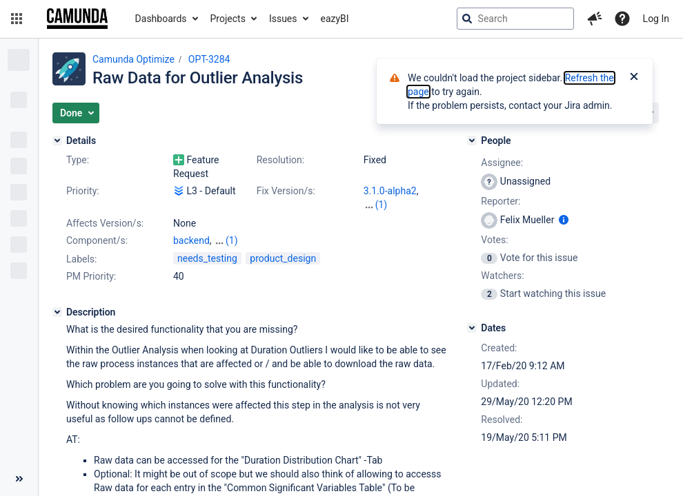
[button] (16, 18)
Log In (656, 18)
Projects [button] (228, 18)
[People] (472, 140)
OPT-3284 (209, 59)
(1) (381, 204)
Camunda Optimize (133, 59)
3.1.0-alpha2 (390, 190)
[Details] (57, 140)
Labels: (81, 259)
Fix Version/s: (286, 190)
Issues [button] (283, 18)
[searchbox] (515, 19)
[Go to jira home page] (77, 18)
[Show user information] (563, 219)
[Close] (634, 78)
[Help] (622, 19)
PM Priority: (91, 276)
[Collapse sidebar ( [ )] (19, 478)
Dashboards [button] (161, 18)
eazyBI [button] (335, 18)
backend (191, 240)
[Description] (57, 312)
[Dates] (472, 328)
